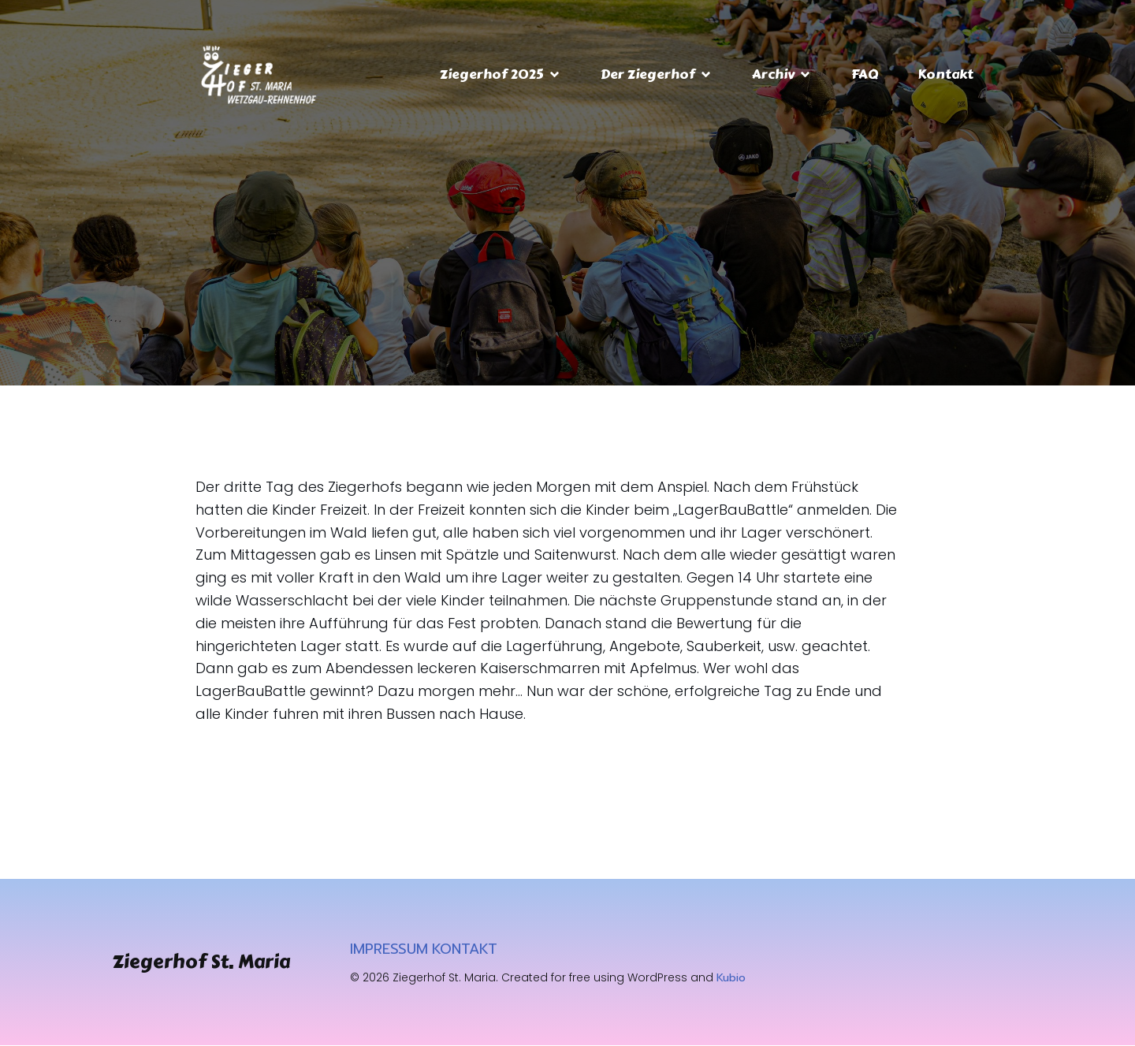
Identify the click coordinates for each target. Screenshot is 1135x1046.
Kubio (731, 978)
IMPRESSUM (389, 950)
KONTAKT (464, 950)
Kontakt (945, 74)
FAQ (864, 74)
